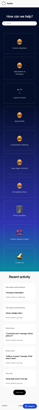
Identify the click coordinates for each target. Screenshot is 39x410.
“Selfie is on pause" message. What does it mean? (19, 357)
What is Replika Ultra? (14, 313)
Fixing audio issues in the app (16, 379)
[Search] (19, 23)
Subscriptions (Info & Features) (15, 287)
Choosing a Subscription (15, 293)
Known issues (10, 328)
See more (21, 391)
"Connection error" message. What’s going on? (19, 334)
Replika (4, 406)
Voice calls (9, 373)
